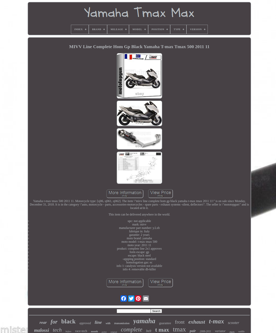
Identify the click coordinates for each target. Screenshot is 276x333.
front (180, 322)
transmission (121, 323)
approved (85, 323)
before (68, 331)
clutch (231, 332)
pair (193, 331)
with (108, 323)
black (68, 321)
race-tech (81, 331)
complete (131, 329)
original (113, 332)
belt (148, 331)
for (54, 322)
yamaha (144, 321)
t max (162, 329)
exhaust (196, 322)
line (98, 322)
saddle (241, 331)
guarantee (165, 323)
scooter (233, 323)
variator (220, 331)
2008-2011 (205, 331)
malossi (41, 330)
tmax (179, 329)
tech (57, 330)
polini (104, 332)
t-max (216, 321)
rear (43, 322)
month (94, 331)
